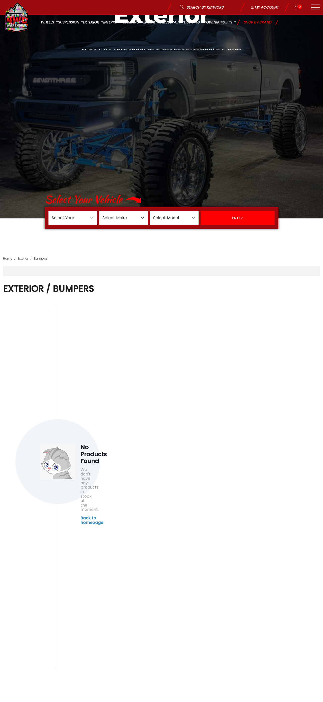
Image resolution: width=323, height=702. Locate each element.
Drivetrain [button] (170, 22)
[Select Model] (174, 218)
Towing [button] (212, 22)
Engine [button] (150, 22)
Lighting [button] (192, 22)
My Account (264, 7)
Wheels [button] (48, 22)
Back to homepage (91, 520)
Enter (237, 217)
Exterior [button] (91, 22)
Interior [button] (111, 22)
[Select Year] (72, 218)
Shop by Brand (258, 22)
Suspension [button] (69, 22)
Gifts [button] (228, 22)
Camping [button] (131, 22)
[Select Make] (123, 218)
